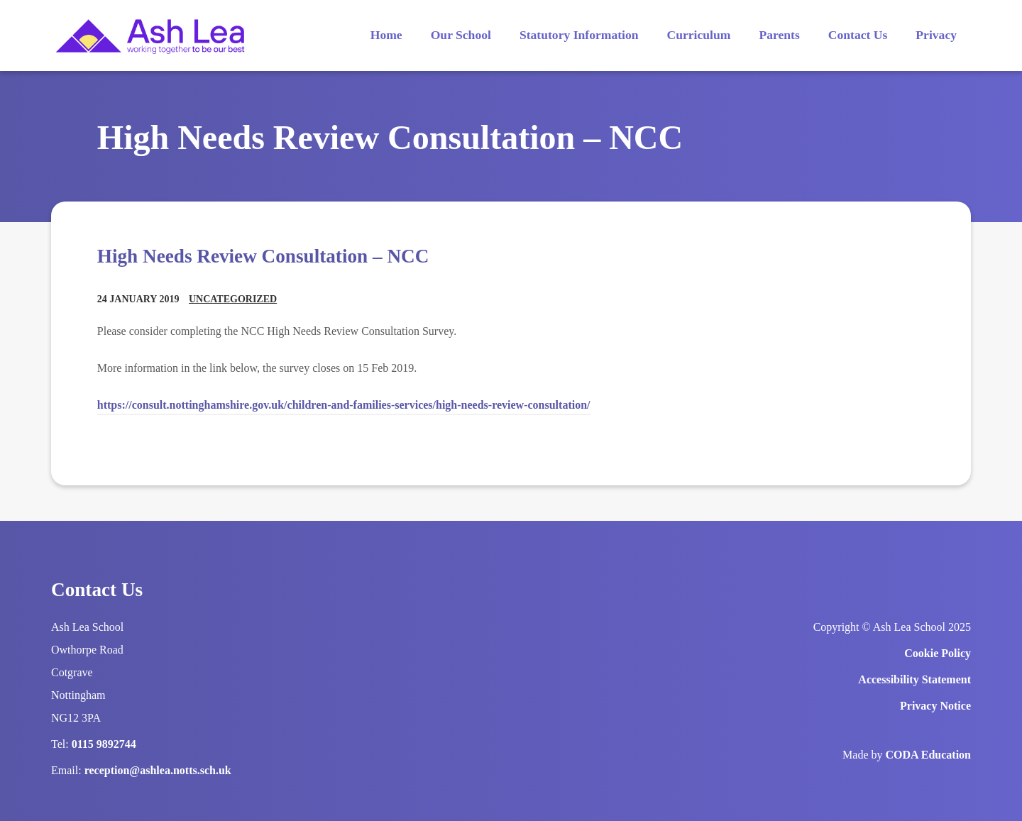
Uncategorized (233, 299)
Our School (461, 35)
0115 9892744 (104, 744)
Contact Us (858, 35)
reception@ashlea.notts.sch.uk (157, 770)
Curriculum (699, 35)
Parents (779, 35)
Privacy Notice (935, 706)
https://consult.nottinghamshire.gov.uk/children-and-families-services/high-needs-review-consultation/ (343, 405)
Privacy (936, 35)
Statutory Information (579, 35)
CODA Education (928, 755)
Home (386, 35)
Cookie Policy (937, 653)
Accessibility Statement (914, 679)
